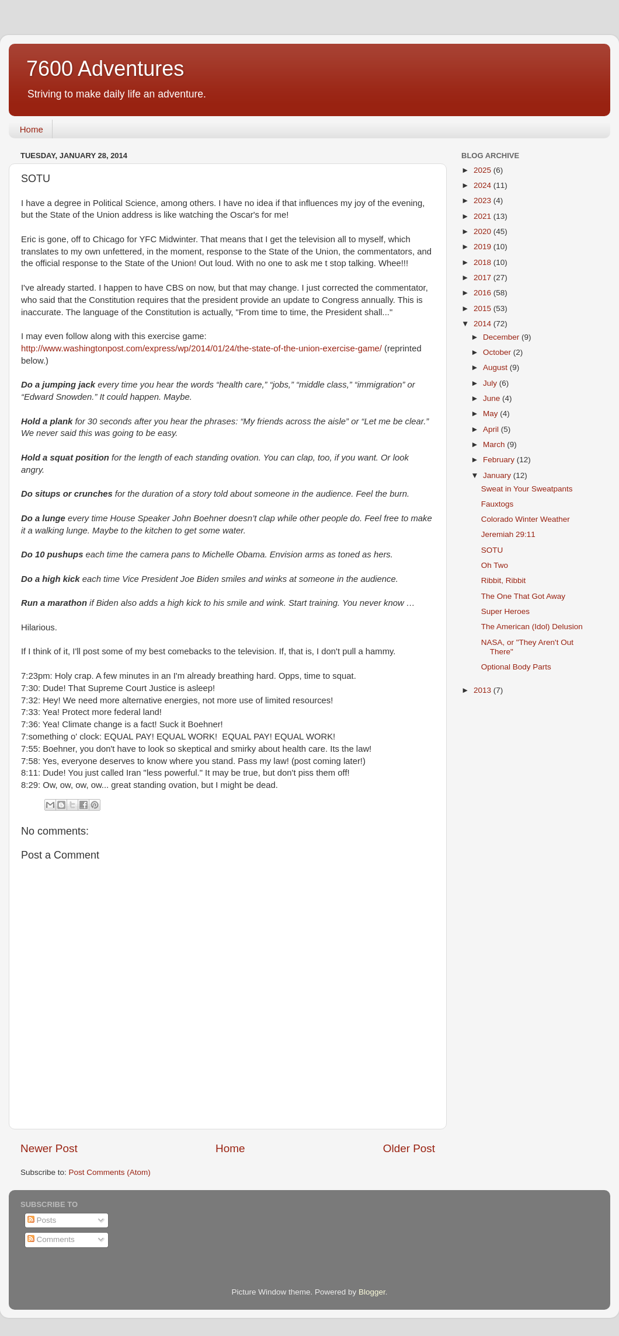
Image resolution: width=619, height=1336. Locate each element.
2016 (483, 292)
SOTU (492, 550)
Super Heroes (505, 611)
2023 (483, 200)
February (500, 459)
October (498, 352)
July (491, 383)
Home (31, 129)
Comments (51, 1239)
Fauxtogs (497, 504)
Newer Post (49, 1148)
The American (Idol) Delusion (532, 626)
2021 (483, 216)
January (498, 475)
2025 (483, 170)
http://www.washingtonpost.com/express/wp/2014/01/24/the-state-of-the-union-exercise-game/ (201, 348)
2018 (483, 262)
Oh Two (494, 565)
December (502, 337)
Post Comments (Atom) (110, 1172)
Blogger (372, 1292)
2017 (483, 277)
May (491, 413)
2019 (483, 246)
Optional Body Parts (516, 666)
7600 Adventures (105, 69)
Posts (42, 1220)
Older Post (409, 1148)
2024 (483, 185)
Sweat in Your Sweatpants (527, 488)
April (492, 429)
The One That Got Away (523, 596)
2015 (483, 308)
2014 (483, 323)
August (496, 367)
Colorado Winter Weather (525, 519)
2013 (483, 690)
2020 (483, 231)
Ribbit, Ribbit (503, 580)
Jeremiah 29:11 (508, 534)
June (492, 398)
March (495, 444)
